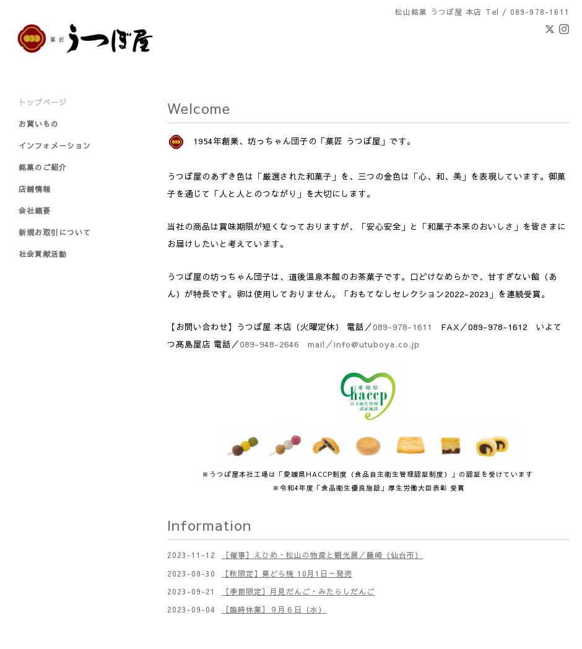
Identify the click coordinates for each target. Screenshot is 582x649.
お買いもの (39, 124)
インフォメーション (55, 145)
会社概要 (35, 211)
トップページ (43, 102)
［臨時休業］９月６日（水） (274, 609)
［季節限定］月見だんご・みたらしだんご (298, 591)
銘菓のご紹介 (43, 167)
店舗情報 (35, 189)
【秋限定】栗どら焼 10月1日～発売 (287, 573)
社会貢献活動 (43, 254)
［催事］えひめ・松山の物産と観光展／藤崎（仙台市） (322, 555)
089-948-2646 (269, 344)
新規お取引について (55, 232)
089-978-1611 (402, 327)
